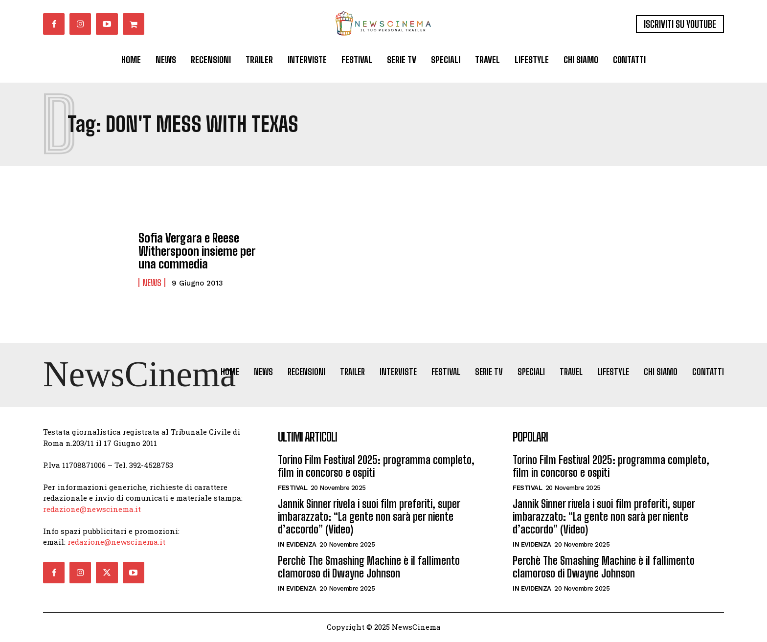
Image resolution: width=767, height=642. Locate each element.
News (151, 282)
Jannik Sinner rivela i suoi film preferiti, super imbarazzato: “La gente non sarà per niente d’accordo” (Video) (369, 517)
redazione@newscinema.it (92, 509)
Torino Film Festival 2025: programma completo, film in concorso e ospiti (376, 467)
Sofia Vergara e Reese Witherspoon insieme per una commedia (196, 251)
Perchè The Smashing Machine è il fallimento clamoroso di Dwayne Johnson (369, 568)
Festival (292, 488)
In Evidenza (297, 545)
